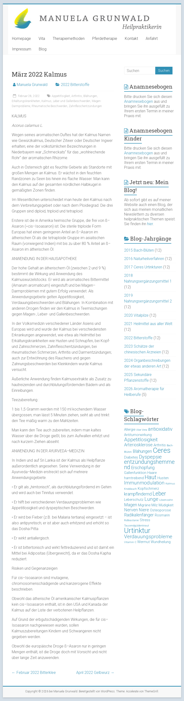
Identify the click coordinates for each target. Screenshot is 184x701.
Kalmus (46, 101)
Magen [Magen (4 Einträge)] (130, 504)
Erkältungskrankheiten (26, 101)
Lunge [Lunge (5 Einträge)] (151, 499)
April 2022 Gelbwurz (95, 672)
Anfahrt (152, 38)
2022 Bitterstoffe (75, 84)
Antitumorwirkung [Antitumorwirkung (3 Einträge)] (138, 435)
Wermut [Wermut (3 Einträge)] (143, 542)
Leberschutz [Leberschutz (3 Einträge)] (134, 499)
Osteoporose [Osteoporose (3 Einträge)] (160, 510)
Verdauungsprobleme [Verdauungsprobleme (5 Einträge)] (148, 536)
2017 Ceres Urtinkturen (143, 267)
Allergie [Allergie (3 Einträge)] (129, 429)
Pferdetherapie (104, 38)
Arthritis (76, 96)
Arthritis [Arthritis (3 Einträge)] (160, 445)
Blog (42, 49)
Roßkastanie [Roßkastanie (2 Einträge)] (131, 520)
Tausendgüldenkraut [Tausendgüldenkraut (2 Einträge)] (136, 525)
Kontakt (131, 38)
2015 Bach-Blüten (139, 250)
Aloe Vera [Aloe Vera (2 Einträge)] (141, 429)
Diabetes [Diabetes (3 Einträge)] (131, 457)
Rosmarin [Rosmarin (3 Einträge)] (162, 515)
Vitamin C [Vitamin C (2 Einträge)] (130, 542)
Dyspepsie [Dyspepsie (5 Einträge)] (150, 457)
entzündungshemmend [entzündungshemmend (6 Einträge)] (149, 465)
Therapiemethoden (69, 38)
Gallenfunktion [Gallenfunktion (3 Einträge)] (135, 473)
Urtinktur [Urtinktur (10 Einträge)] (137, 530)
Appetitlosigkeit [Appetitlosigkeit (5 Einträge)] (141, 439)
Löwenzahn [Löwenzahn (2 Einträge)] (166, 500)
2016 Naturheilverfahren (144, 258)
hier (150, 224)
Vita (42, 38)
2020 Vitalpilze (136, 315)
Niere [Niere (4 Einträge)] (144, 509)
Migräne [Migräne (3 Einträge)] (144, 505)
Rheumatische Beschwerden (49, 106)
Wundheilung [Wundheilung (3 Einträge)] (161, 542)
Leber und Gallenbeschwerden (71, 101)
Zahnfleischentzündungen (85, 106)
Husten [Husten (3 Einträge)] (163, 478)
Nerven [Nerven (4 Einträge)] (131, 509)
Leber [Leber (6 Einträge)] (159, 493)
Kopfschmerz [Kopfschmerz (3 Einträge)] (148, 488)
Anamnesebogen (138, 101)
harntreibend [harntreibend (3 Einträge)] (134, 478)
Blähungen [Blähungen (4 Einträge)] (142, 451)
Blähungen (90, 96)
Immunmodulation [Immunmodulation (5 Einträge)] (144, 483)
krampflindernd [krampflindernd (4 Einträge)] (138, 493)
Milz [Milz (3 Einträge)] (154, 505)
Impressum (21, 49)
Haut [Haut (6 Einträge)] (150, 477)
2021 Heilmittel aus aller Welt (148, 323)
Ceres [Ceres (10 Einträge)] (162, 450)
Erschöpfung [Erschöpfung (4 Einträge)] (143, 467)
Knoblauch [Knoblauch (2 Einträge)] (130, 488)
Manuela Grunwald (32, 84)
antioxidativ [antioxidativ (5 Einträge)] (160, 429)
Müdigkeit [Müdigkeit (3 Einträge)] (166, 505)
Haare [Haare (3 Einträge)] (152, 473)
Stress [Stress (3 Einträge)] (145, 520)
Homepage (21, 38)
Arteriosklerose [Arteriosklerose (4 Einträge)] (138, 444)
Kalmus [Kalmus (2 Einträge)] (170, 483)
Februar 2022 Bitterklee (34, 672)
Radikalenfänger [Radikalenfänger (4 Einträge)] (139, 514)
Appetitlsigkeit (61, 96)
